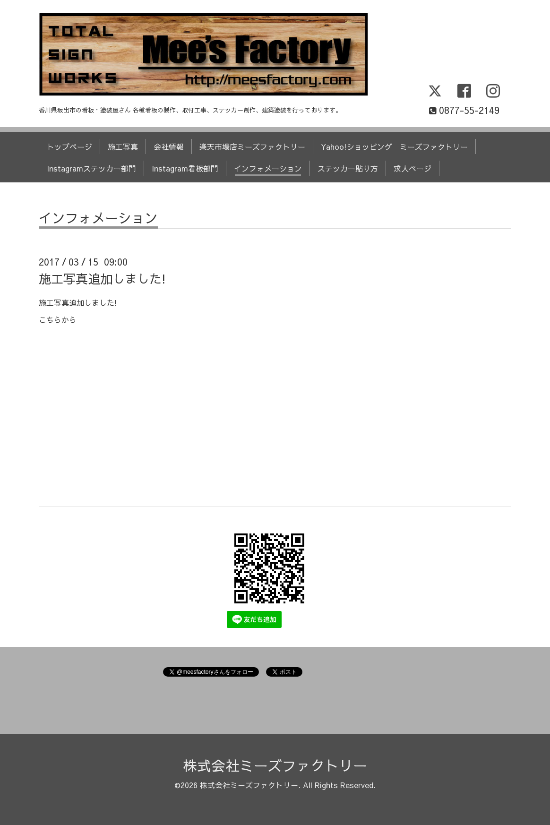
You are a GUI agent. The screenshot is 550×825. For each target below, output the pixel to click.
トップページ (69, 146)
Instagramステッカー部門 (91, 168)
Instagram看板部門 (185, 168)
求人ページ (412, 168)
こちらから (58, 319)
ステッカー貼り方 (348, 168)
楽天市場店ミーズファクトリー (252, 146)
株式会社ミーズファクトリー (275, 765)
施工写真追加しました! (102, 278)
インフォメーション (268, 168)
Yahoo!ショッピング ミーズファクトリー (394, 146)
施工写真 (123, 146)
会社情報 (169, 146)
